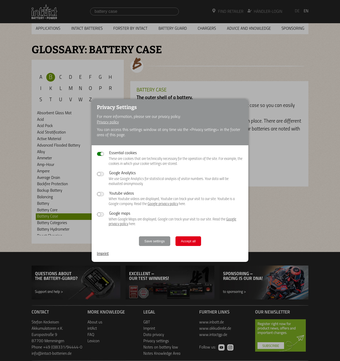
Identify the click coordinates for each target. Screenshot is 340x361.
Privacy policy (108, 122)
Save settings (154, 241)
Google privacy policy (163, 204)
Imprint (103, 254)
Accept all (188, 241)
